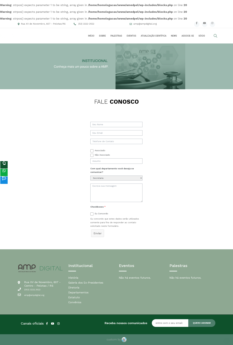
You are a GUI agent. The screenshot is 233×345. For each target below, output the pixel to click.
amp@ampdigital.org (145, 23)
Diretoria (73, 287)
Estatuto (74, 297)
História (73, 277)
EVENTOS (131, 36)
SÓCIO (202, 36)
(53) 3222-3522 (86, 23)
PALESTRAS (116, 36)
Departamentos (78, 292)
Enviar (98, 233)
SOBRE (102, 36)
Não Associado (102, 155)
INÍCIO (91, 36)
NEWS (174, 36)
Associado (100, 150)
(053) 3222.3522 (32, 289)
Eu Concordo (101, 213)
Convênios (75, 302)
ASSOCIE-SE (188, 36)
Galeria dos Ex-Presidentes (86, 282)
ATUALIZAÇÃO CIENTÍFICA (153, 36)
